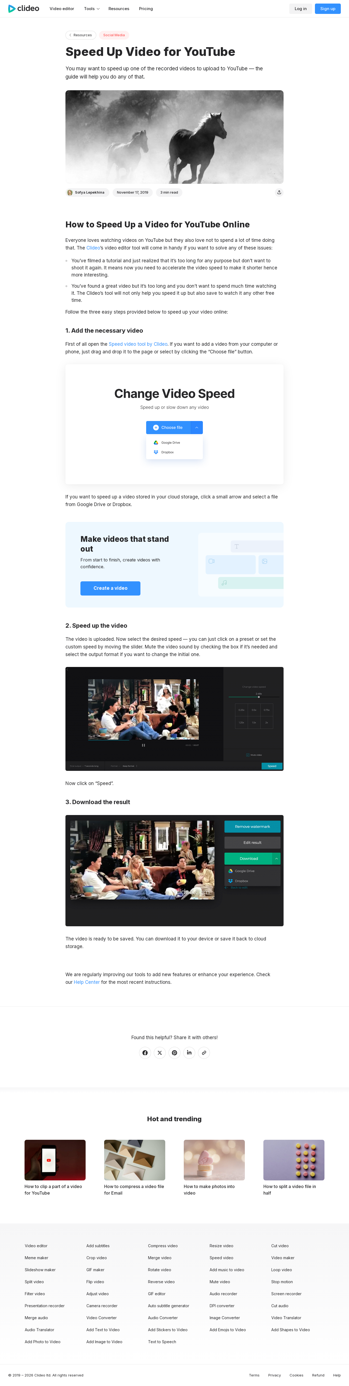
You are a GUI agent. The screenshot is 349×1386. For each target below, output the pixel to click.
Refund (318, 1375)
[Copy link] (204, 1053)
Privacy (274, 1375)
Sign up (327, 8)
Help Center (87, 982)
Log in (301, 8)
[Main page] (26, 8)
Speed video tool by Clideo (138, 344)
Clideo (93, 248)
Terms (254, 1375)
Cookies (296, 1375)
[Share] (279, 192)
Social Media (114, 35)
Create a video (111, 588)
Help (337, 1375)
